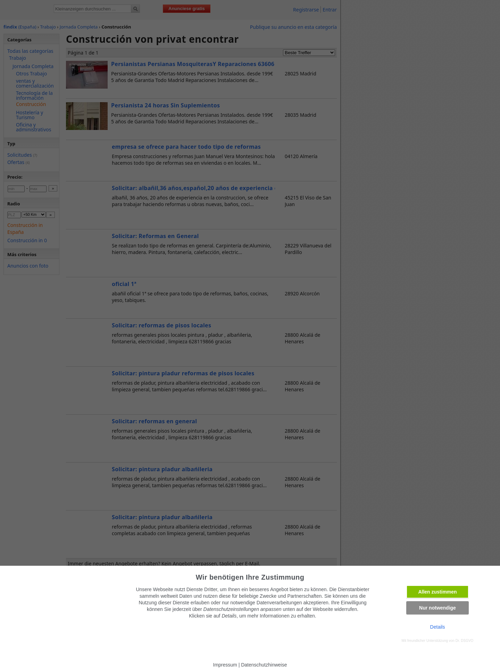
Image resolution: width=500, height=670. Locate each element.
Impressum (225, 665)
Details (437, 627)
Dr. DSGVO (465, 641)
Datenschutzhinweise (264, 665)
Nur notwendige (437, 608)
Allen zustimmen (437, 592)
